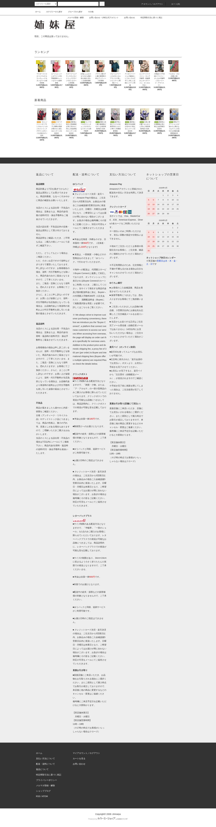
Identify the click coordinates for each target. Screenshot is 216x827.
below (94, 364)
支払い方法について (45, 758)
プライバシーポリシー (46, 780)
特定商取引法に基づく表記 (149, 17)
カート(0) (174, 4)
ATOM (45, 796)
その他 (88, 12)
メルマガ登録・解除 (74, 17)
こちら (84, 307)
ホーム (38, 12)
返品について (42, 769)
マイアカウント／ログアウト (86, 753)
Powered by (108, 819)
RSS (38, 796)
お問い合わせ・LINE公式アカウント (102, 17)
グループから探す (73, 12)
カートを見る (79, 758)
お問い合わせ (127, 17)
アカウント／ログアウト (150, 4)
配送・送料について (45, 764)
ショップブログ (43, 791)
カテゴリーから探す (52, 12)
